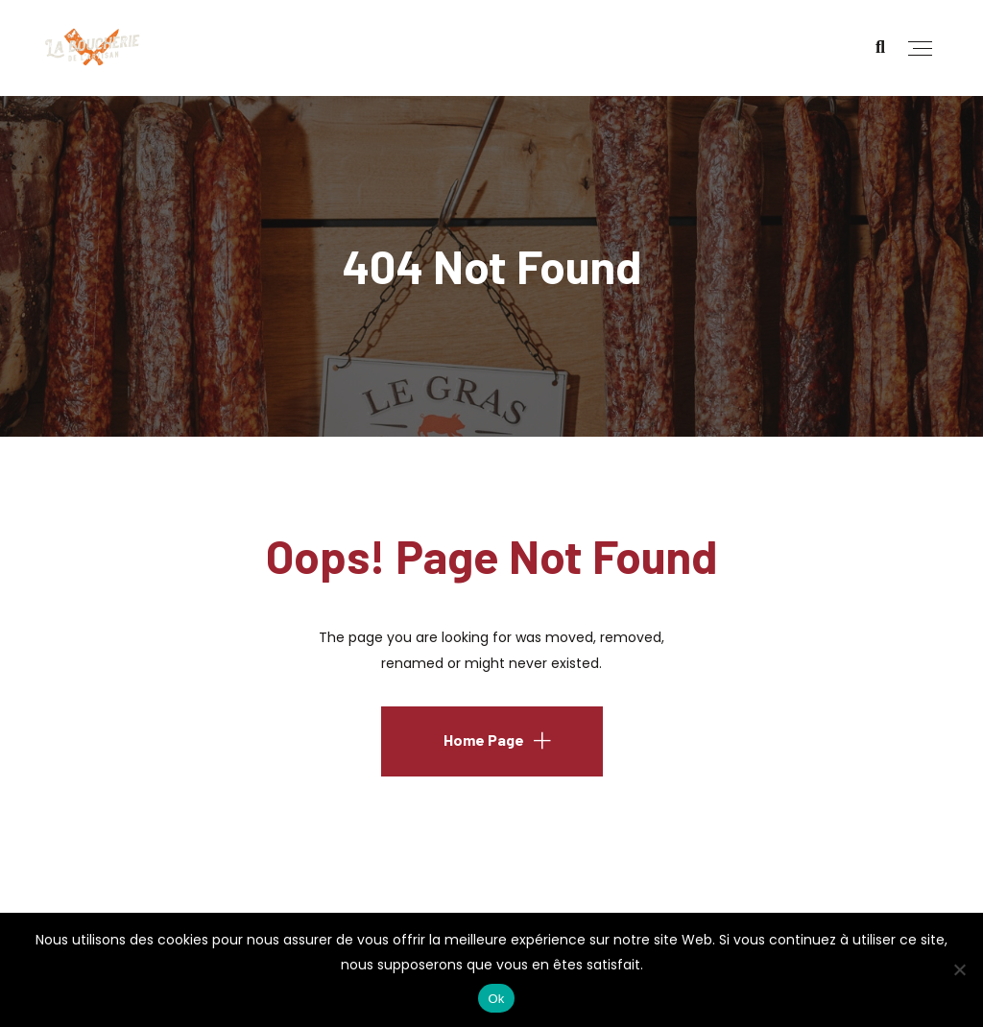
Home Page (484, 739)
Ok (496, 998)
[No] (959, 969)
